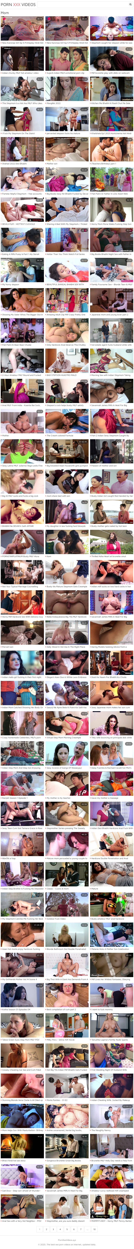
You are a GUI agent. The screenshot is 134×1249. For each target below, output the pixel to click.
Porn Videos (18, 4)
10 (94, 1229)
